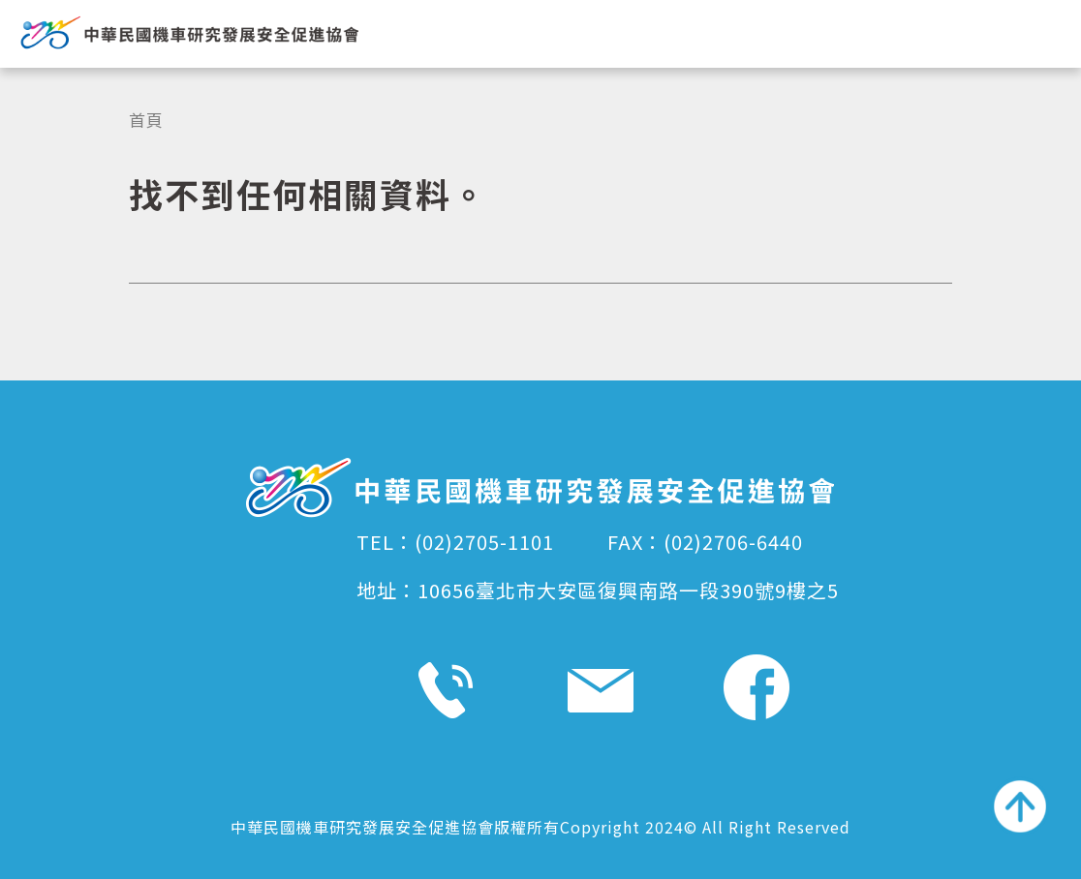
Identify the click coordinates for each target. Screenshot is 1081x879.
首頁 (146, 119)
